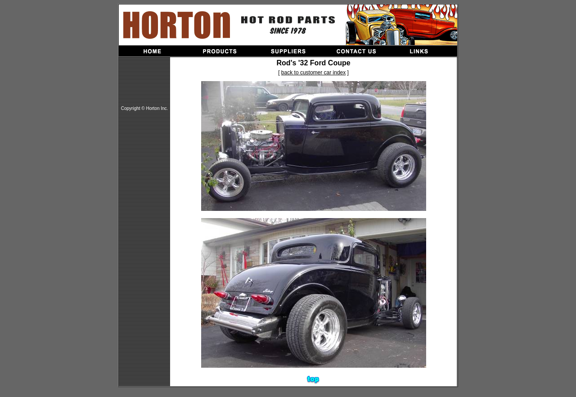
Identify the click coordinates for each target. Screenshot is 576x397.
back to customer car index (313, 72)
